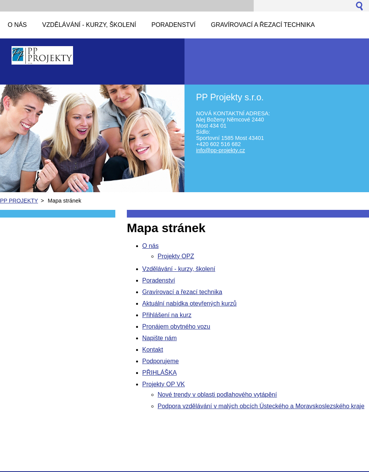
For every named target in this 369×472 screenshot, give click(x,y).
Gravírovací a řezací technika (182, 292)
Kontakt (152, 349)
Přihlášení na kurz (166, 315)
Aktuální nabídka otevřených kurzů (189, 303)
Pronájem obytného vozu (176, 326)
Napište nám (159, 338)
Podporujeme (160, 361)
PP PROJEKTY (19, 201)
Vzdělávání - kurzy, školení (178, 269)
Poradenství (158, 280)
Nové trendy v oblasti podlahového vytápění (217, 394)
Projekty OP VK (163, 384)
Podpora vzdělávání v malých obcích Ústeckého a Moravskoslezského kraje (261, 406)
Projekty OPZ (176, 256)
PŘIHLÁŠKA (159, 372)
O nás (150, 246)
